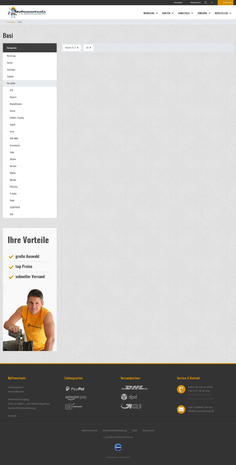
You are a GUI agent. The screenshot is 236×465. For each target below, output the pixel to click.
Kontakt (12, 415)
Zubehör (202, 13)
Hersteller (221, 13)
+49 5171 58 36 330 (199, 390)
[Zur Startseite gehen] (3, 22)
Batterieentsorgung (18, 399)
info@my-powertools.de (201, 411)
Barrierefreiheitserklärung (21, 408)
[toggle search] (206, 2)
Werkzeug (149, 13)
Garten (166, 13)
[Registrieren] (194, 2)
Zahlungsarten (16, 387)
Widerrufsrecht (90, 430)
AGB (134, 430)
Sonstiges (184, 13)
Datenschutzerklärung (115, 430)
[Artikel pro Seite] (88, 47)
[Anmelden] (176, 2)
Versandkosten (16, 391)
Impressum (148, 430)
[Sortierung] (72, 47)
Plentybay (124, 457)
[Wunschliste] (213, 2)
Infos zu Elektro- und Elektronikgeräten (29, 403)
